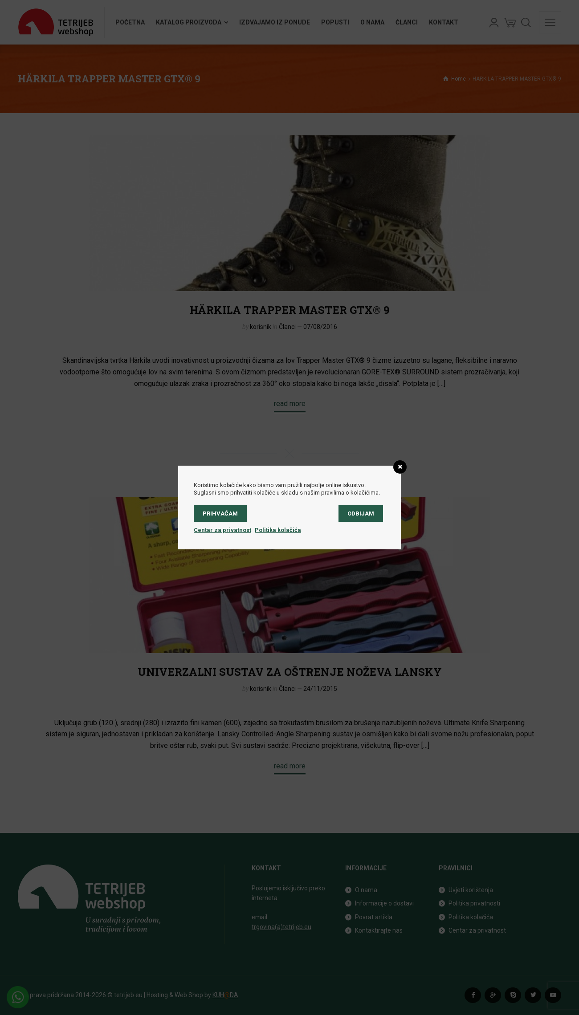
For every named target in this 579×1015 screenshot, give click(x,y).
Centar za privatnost (222, 530)
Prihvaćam (220, 513)
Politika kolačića (278, 530)
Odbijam (360, 513)
